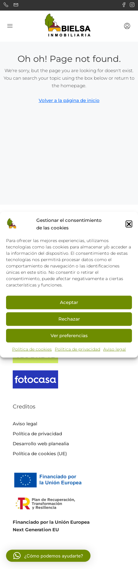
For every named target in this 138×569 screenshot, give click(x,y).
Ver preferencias (69, 335)
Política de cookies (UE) (40, 453)
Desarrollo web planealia (41, 443)
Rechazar (69, 319)
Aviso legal (114, 349)
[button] (129, 224)
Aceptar (69, 302)
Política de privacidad (77, 349)
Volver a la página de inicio (69, 100)
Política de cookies (32, 349)
